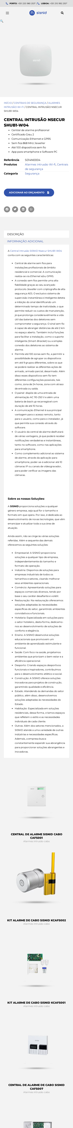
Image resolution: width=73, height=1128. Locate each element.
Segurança (32, 173)
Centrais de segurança (30, 102)
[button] (62, 13)
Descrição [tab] (15, 234)
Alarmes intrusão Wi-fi (40, 164)
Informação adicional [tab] (25, 241)
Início (8, 102)
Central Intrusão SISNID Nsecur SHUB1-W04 (36, 250)
